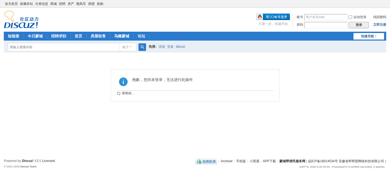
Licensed (48, 161)
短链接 (13, 36)
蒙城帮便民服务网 (292, 161)
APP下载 (269, 161)
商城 (53, 4)
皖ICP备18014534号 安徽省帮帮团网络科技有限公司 (346, 161)
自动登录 (357, 17)
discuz (180, 46)
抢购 (100, 4)
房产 (71, 4)
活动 (161, 46)
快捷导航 (367, 36)
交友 (170, 46)
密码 (300, 25)
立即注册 (379, 25)
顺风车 (81, 4)
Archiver (227, 161)
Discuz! (28, 161)
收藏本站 (26, 4)
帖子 (126, 47)
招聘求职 (58, 36)
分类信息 (41, 4)
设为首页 (11, 4)
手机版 (241, 161)
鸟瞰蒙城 (121, 36)
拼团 (91, 4)
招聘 (62, 4)
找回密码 (379, 17)
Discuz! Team (28, 166)
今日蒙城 (35, 36)
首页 (78, 36)
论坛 (141, 36)
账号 (300, 17)
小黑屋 (254, 161)
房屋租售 (98, 36)
